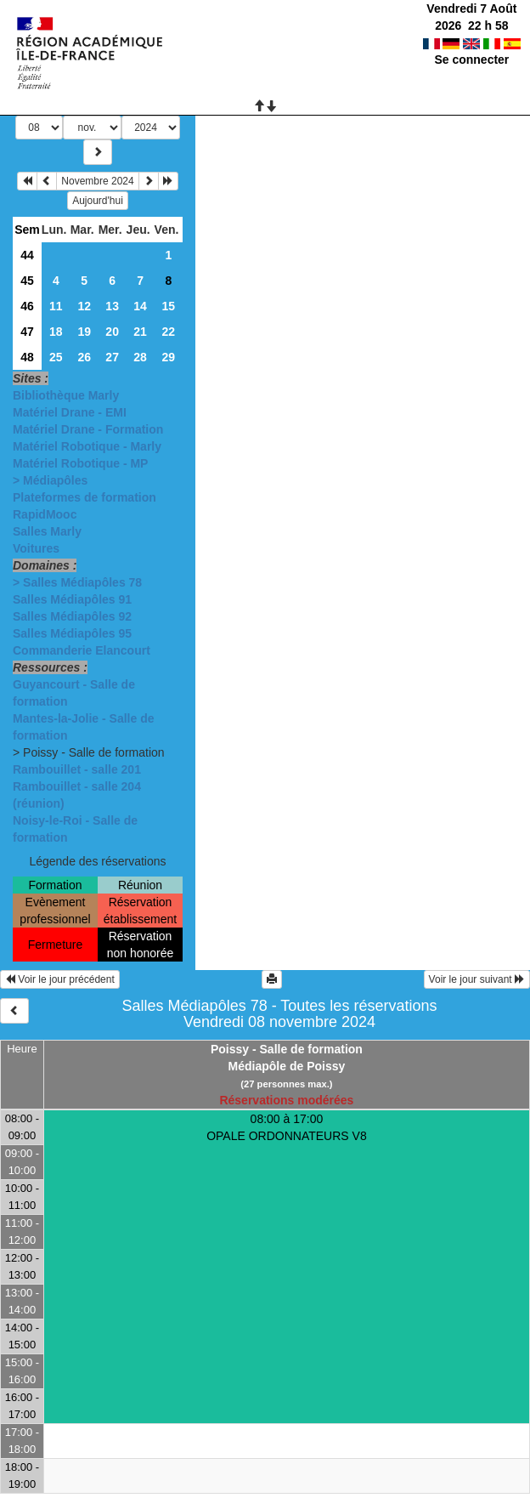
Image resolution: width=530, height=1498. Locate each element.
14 (140, 306)
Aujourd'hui (97, 201)
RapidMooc (44, 514)
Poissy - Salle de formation (287, 1049)
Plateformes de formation (84, 497)
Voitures (36, 548)
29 (168, 357)
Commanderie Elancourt (81, 650)
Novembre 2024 (97, 181)
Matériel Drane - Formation (88, 429)
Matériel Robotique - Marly (87, 446)
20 (112, 331)
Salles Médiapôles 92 (72, 616)
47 (27, 331)
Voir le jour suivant (477, 979)
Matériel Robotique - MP (80, 463)
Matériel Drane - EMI (70, 412)
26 (84, 357)
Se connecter (471, 59)
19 (84, 331)
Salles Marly (47, 531)
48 (27, 357)
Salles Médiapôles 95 (72, 633)
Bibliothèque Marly (66, 395)
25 (56, 357)
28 (140, 357)
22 (168, 331)
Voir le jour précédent (60, 979)
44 (27, 255)
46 (27, 306)
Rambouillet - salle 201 (77, 769)
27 (112, 357)
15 (168, 306)
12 (84, 306)
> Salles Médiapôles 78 (77, 582)
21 (140, 331)
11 (56, 306)
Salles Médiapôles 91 (72, 599)
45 (27, 280)
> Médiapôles (50, 480)
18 (56, 331)
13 (112, 306)
